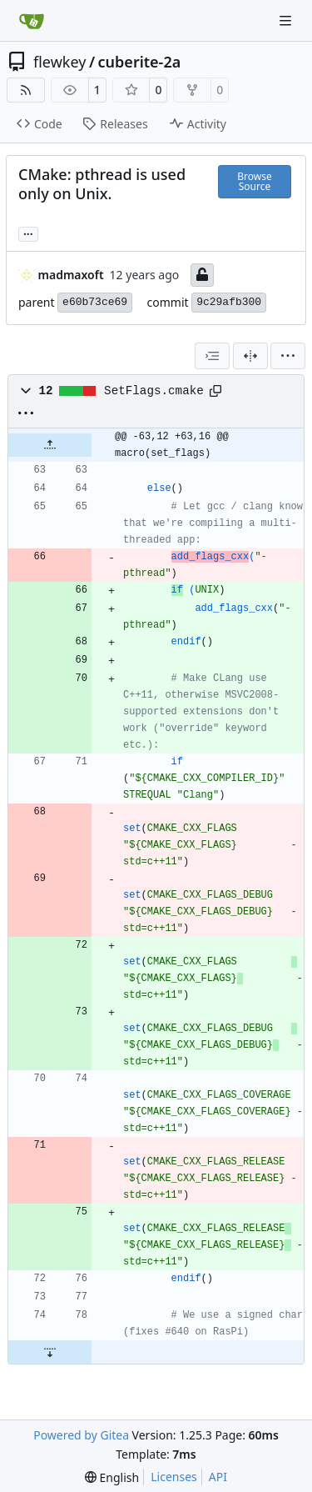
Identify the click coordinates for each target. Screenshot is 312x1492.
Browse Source (254, 181)
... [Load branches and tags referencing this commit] (28, 232)
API (218, 1476)
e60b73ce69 (94, 302)
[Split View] (250, 356)
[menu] (287, 356)
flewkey (59, 61)
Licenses (174, 1476)
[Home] (31, 21)
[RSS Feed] (26, 90)
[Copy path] (215, 391)
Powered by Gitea (81, 1435)
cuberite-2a (139, 61)
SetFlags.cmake (154, 391)
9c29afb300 (228, 302)
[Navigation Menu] (287, 20)
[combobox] (212, 356)
